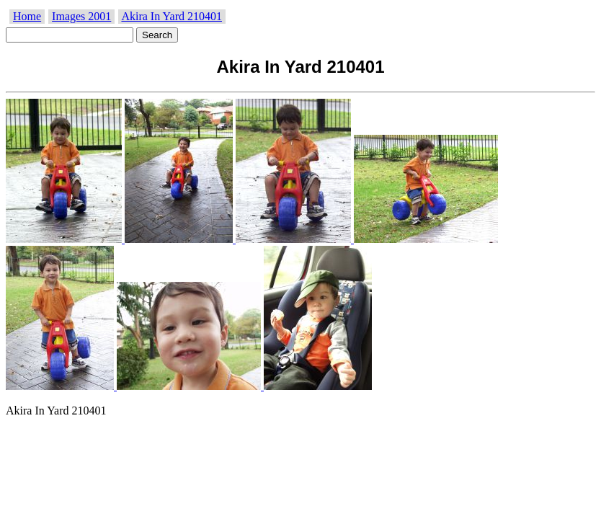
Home (27, 16)
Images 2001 (81, 16)
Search (157, 35)
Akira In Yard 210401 (171, 16)
